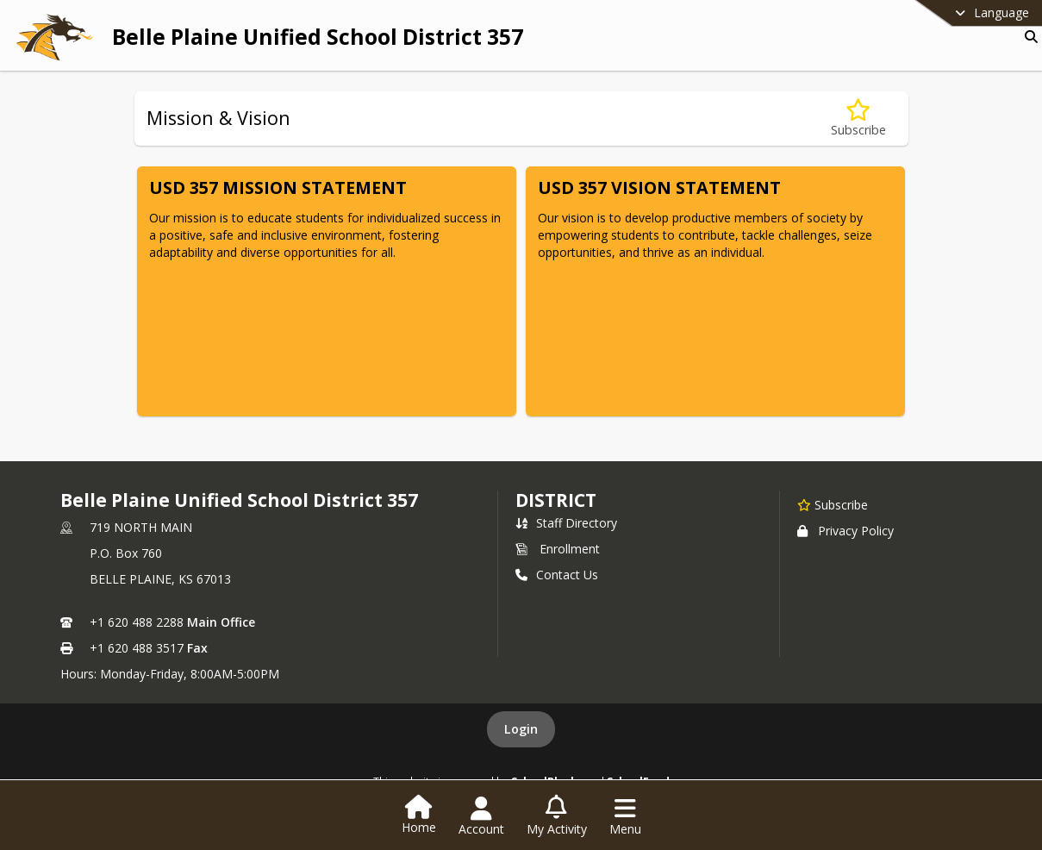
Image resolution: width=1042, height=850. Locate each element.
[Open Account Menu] (481, 816)
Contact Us (556, 574)
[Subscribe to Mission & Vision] (858, 118)
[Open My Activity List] (557, 816)
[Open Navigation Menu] (625, 816)
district (555, 500)
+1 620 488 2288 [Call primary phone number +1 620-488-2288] (137, 622)
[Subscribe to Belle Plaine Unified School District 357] (832, 504)
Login (521, 729)
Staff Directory (566, 523)
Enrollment (557, 549)
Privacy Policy (845, 530)
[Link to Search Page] (1028, 36)
